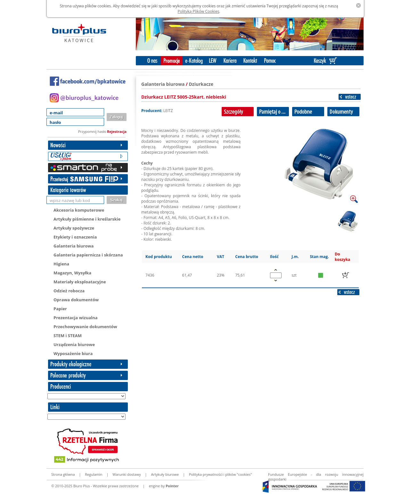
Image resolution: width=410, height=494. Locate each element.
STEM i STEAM (67, 335)
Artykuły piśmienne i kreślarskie (86, 219)
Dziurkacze (201, 84)
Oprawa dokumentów (76, 300)
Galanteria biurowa (73, 246)
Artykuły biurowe (165, 474)
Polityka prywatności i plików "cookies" (220, 474)
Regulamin (93, 474)
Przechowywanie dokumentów (85, 326)
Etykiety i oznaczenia (75, 237)
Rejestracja (117, 131)
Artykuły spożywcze (73, 228)
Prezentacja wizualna (75, 317)
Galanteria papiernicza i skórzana (88, 255)
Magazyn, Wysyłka (72, 273)
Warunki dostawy (126, 474)
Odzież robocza (69, 291)
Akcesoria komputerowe (78, 210)
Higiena (61, 264)
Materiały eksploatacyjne (79, 282)
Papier (60, 309)
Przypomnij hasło (92, 131)
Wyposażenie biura (73, 353)
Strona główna (63, 474)
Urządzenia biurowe (74, 344)
